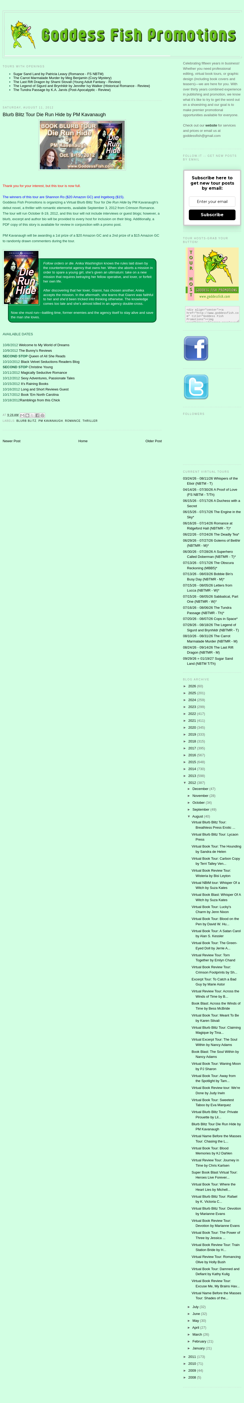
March (198, 1334)
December (201, 789)
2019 (192, 734)
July (196, 1307)
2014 (192, 769)
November (201, 796)
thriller (90, 420)
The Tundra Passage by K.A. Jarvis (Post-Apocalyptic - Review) (62, 90)
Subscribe (212, 214)
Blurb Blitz (26, 420)
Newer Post (11, 441)
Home (83, 441)
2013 (192, 776)
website (212, 125)
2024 (192, 700)
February (200, 1341)
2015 (192, 762)
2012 (192, 783)
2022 (192, 714)
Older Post (154, 441)
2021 (192, 721)
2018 (192, 741)
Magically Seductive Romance (44, 373)
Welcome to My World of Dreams (44, 345)
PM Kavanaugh (50, 420)
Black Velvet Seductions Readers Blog (50, 362)
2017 (192, 748)
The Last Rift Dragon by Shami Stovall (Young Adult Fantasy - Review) (67, 82)
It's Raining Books (35, 384)
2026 (192, 686)
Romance (73, 420)
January (199, 1348)
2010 (192, 1364)
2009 (192, 1370)
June (197, 1314)
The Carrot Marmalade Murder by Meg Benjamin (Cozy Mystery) (62, 78)
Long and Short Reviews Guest (45, 389)
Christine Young (41, 367)
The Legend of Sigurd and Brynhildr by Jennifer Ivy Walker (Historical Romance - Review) (81, 86)
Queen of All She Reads (47, 356)
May (196, 1321)
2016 (192, 755)
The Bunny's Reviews (35, 351)
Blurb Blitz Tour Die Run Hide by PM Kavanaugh (54, 114)
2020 (192, 727)
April (196, 1328)
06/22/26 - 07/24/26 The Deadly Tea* (211, 534)
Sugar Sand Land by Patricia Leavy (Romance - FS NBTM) (58, 74)
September (201, 809)
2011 (192, 1357)
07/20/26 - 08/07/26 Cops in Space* (210, 619)
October (199, 803)
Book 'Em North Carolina (40, 395)
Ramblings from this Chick (40, 400)
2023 (192, 707)
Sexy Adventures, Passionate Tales (48, 378)
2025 (192, 693)
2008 (192, 1377)
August (198, 816)
